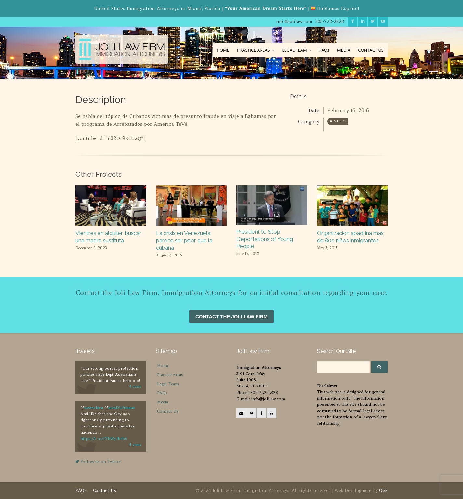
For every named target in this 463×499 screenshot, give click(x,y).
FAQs (324, 50)
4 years (135, 386)
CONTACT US (371, 50)
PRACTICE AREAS (253, 50)
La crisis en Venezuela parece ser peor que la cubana (184, 240)
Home (163, 365)
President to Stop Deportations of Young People (264, 239)
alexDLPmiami (121, 407)
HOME (223, 50)
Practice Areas (170, 374)
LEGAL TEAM (294, 50)
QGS (383, 490)
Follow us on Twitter (98, 461)
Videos (340, 121)
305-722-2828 (329, 21)
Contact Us (168, 411)
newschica (93, 407)
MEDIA (343, 50)
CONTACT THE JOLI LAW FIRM (231, 316)
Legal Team (168, 383)
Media (162, 402)
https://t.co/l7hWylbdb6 (103, 438)
